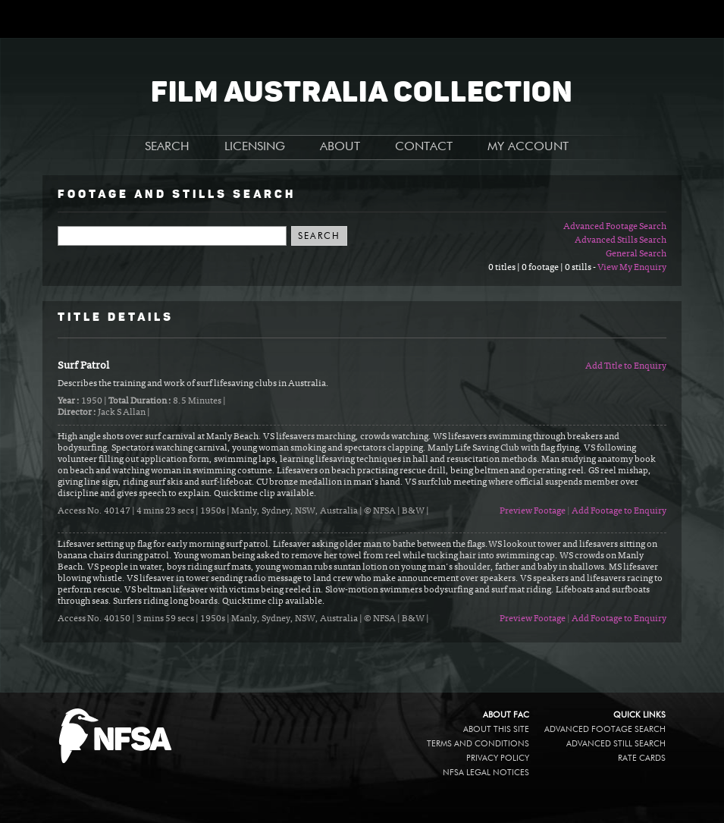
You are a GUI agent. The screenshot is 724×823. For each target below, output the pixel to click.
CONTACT (424, 147)
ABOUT (340, 147)
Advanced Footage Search (614, 226)
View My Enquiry (631, 267)
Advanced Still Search (616, 744)
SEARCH (167, 147)
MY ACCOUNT (528, 147)
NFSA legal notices (486, 772)
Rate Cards (642, 758)
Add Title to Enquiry (625, 366)
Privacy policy (497, 758)
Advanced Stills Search (620, 240)
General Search (636, 254)
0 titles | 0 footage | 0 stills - (542, 267)
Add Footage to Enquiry (619, 511)
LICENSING (254, 147)
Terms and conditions (478, 744)
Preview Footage (533, 511)
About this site (496, 729)
